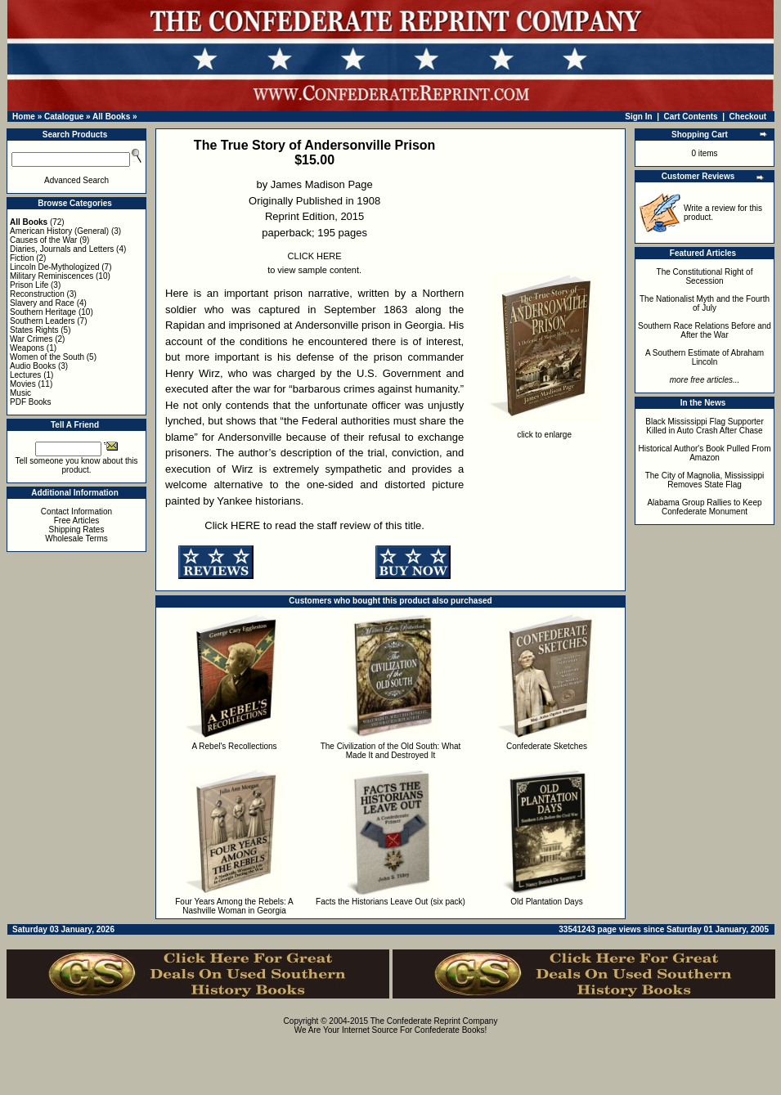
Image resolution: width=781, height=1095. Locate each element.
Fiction (22, 258)
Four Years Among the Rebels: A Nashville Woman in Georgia (234, 906)
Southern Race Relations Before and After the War (704, 330)
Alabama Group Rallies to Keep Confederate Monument (704, 507)
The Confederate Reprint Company (434, 1020)
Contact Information (76, 511)
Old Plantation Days (546, 901)
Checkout (748, 116)
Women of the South (47, 356)
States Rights (34, 329)
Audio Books (33, 365)
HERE (245, 525)
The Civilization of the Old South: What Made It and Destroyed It (391, 751)
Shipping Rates (77, 529)
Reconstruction (37, 293)
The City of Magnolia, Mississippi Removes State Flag (705, 480)
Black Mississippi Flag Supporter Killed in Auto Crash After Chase (704, 426)
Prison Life (29, 284)
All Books (111, 116)
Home (23, 116)
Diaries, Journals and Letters (62, 249)
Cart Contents (691, 116)
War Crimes (31, 338)
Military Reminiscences (51, 276)
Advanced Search (76, 180)
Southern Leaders (42, 320)
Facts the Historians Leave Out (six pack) (390, 901)
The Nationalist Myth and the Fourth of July (705, 303)
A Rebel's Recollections (233, 746)
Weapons (27, 347)
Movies (23, 383)
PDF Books (31, 401)
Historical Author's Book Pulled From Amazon (705, 453)
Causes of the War (43, 240)
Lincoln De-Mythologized (55, 267)
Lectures (25, 374)
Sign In (638, 116)
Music (20, 392)
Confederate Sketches (546, 746)
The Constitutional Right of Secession (705, 276)
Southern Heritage (43, 311)
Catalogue (63, 116)
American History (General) (59, 231)
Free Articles (77, 520)
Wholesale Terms (76, 538)
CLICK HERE (315, 256)
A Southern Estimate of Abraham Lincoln (704, 357)
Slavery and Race (42, 302)
